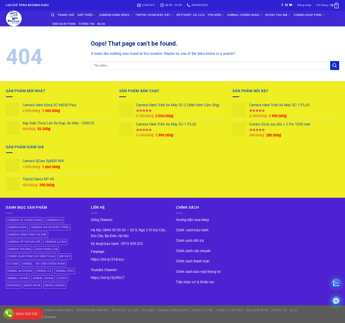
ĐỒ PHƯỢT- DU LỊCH (191, 15)
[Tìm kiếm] (52, 15)
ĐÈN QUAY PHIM (64, 24)
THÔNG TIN (86, 24)
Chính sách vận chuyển (193, 251)
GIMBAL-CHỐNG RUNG (244, 15)
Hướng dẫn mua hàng (192, 220)
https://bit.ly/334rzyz (107, 259)
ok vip (61, 317)
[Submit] (334, 65)
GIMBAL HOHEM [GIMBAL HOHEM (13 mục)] (17, 278)
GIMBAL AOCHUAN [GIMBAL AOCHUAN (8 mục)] (19, 270)
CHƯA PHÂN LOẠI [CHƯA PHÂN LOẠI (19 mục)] (46, 249)
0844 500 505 (27, 314)
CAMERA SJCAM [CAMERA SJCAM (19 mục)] (55, 241)
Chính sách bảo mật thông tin (198, 272)
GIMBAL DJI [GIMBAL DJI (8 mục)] (43, 270)
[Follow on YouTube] (290, 5)
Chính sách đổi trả (190, 240)
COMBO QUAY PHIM (309, 15)
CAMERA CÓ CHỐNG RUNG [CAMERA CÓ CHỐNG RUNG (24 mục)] (24, 220)
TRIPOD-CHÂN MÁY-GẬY (154, 15)
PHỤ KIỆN (216, 15)
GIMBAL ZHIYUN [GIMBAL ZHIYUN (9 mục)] (43, 278)
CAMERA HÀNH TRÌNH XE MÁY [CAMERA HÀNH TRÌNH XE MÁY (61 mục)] (27, 234)
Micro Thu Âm (277, 15)
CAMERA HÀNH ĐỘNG (115, 15)
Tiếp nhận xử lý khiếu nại (195, 282)
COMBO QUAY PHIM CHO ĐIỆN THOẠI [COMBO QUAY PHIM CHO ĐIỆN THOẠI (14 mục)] (31, 256)
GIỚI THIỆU (86, 15)
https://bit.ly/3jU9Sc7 (107, 278)
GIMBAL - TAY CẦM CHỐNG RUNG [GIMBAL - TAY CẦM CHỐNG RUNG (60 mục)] (43, 263)
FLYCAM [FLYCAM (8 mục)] (12, 263)
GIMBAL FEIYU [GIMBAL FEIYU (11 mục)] (65, 270)
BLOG (101, 24)
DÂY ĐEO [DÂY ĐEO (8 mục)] (64, 256)
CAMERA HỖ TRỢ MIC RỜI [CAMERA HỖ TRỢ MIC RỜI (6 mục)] (23, 241)
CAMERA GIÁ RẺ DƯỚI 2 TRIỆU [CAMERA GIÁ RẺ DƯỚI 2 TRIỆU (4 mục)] (50, 227)
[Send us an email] (286, 5)
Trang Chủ (66, 15)
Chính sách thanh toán (192, 261)
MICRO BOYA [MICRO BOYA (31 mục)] (32, 285)
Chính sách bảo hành (192, 230)
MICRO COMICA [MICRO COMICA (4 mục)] (55, 285)
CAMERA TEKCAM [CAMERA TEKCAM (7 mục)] (19, 249)
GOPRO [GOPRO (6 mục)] (62, 278)
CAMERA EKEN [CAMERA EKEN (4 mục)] (16, 227)
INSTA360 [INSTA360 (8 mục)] (13, 285)
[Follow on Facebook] (282, 5)
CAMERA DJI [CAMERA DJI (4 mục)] (54, 220)
